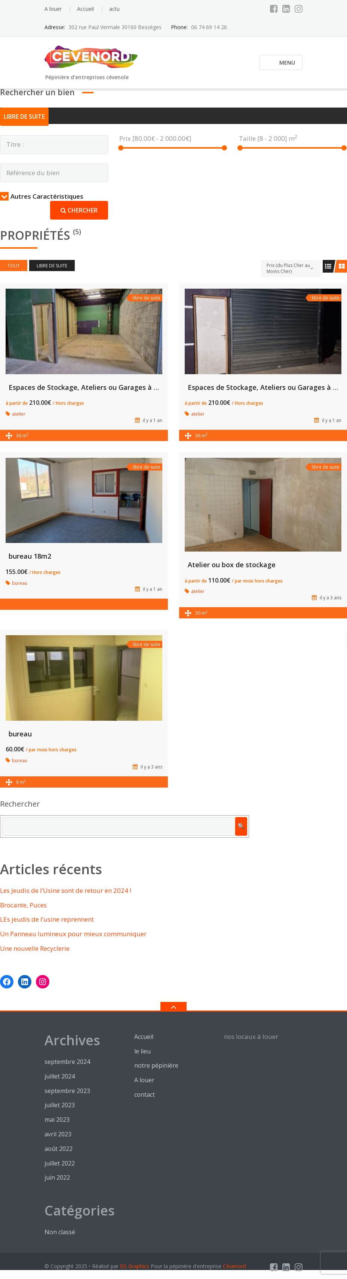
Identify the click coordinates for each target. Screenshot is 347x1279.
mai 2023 (57, 1119)
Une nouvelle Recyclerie (35, 948)
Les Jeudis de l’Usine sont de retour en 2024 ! (65, 890)
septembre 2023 (67, 1091)
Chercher (79, 210)
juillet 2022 (59, 1163)
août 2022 (58, 1149)
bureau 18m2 (30, 556)
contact (144, 1094)
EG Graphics (134, 1266)
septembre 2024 (67, 1062)
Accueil (85, 8)
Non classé (59, 1232)
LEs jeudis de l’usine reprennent (47, 919)
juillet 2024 (59, 1076)
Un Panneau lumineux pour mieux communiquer (73, 933)
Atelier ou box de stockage (232, 564)
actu (114, 8)
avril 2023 (57, 1134)
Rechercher (20, 804)
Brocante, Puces (23, 905)
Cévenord (234, 1266)
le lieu (142, 1051)
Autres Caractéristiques (41, 196)
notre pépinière (156, 1065)
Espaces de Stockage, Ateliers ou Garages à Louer (90, 387)
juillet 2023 (59, 1105)
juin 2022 (57, 1177)
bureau (20, 733)
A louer (53, 8)
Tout (13, 266)
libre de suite (24, 116)
